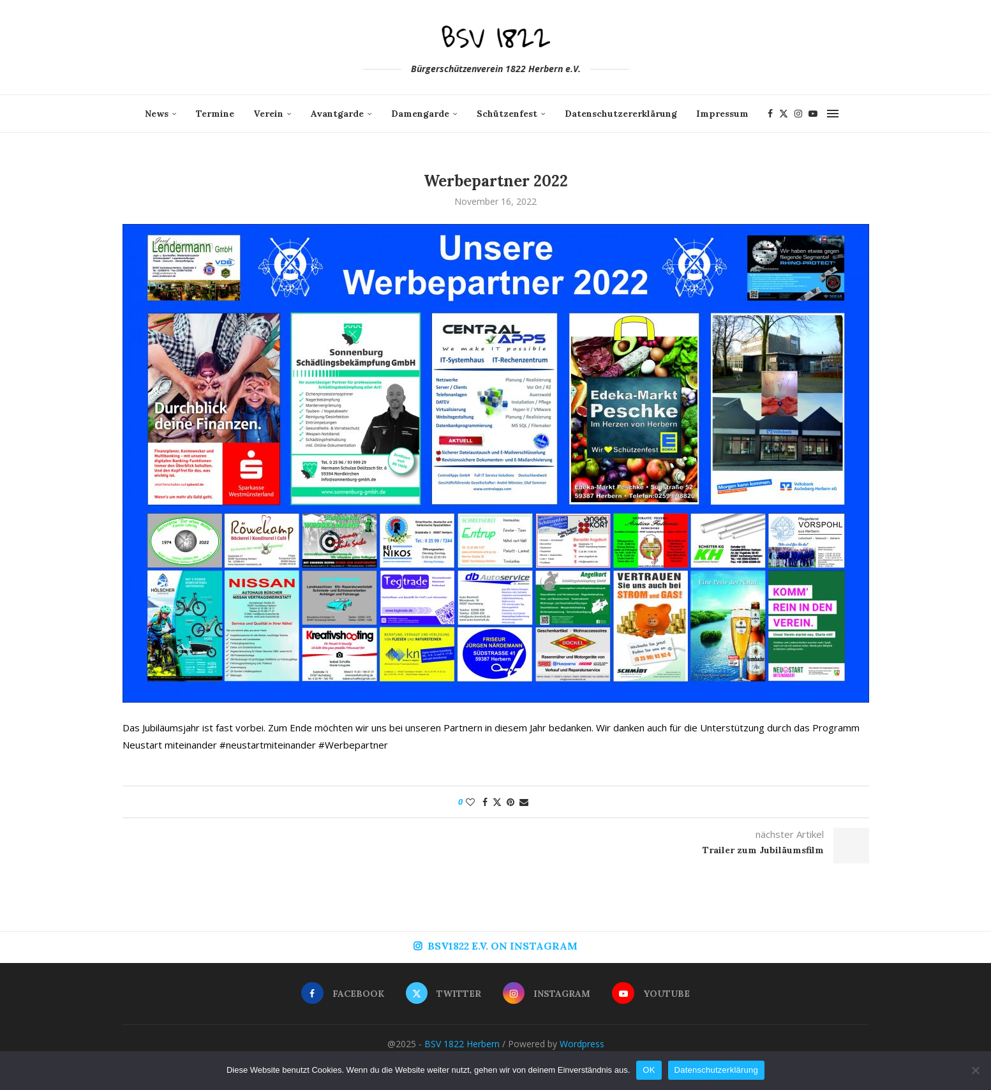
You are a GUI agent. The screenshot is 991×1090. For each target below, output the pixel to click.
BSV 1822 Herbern (462, 1044)
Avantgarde (337, 113)
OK (649, 1070)
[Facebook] (770, 113)
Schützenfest (507, 113)
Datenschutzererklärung (621, 113)
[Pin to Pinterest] (510, 802)
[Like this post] (470, 802)
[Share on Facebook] (485, 802)
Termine (215, 113)
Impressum (722, 113)
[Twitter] (783, 113)
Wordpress (582, 1044)
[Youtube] (812, 113)
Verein (268, 113)
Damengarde (420, 113)
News (156, 113)
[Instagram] (798, 113)
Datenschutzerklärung (716, 1070)
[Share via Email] (523, 802)
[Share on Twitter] (497, 802)
